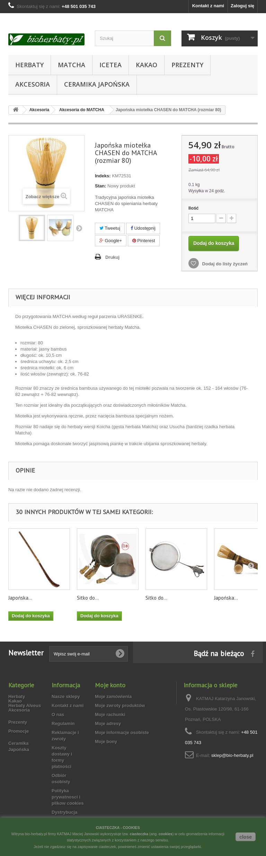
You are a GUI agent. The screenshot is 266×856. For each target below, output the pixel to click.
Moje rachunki (110, 714)
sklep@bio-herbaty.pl (232, 755)
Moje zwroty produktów (120, 705)
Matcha (71, 65)
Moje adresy (108, 723)
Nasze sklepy (66, 696)
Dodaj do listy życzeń (224, 263)
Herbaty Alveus (24, 705)
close (245, 837)
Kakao (146, 65)
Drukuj (112, 257)
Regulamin (63, 723)
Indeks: (103, 175)
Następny (79, 227)
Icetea (110, 65)
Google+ (110, 240)
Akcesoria (32, 84)
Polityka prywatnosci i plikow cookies (67, 797)
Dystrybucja (64, 812)
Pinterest (143, 240)
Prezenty (187, 65)
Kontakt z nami (208, 5)
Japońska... (20, 597)
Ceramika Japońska (97, 84)
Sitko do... (88, 597)
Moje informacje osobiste (122, 732)
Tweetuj (109, 228)
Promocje (18, 747)
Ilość (193, 208)
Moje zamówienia (113, 696)
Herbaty (29, 65)
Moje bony (106, 741)
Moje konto (110, 685)
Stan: (100, 185)
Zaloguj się (242, 5)
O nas (58, 714)
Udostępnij (143, 228)
